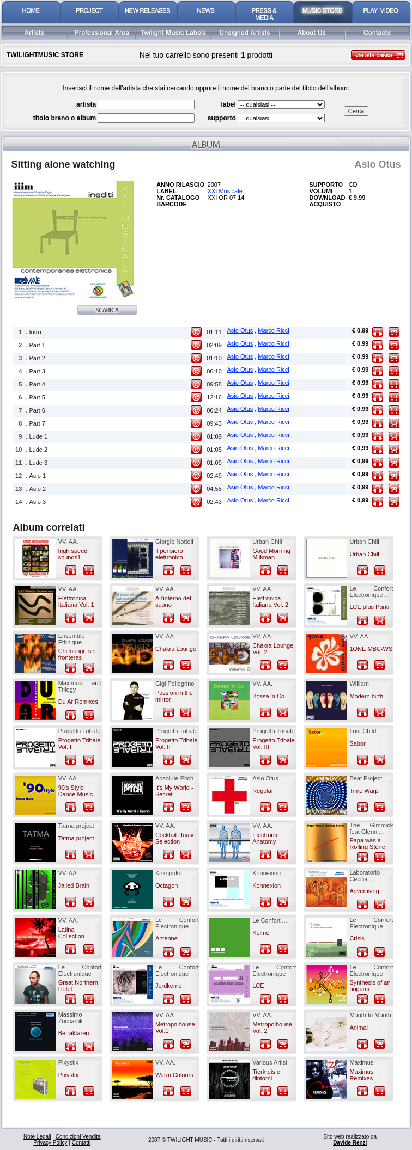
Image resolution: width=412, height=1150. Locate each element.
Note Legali (37, 1137)
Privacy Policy (50, 1143)
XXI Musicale (225, 191)
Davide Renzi (350, 1143)
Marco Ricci (273, 330)
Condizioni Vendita (78, 1137)
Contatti (81, 1143)
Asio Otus (240, 330)
